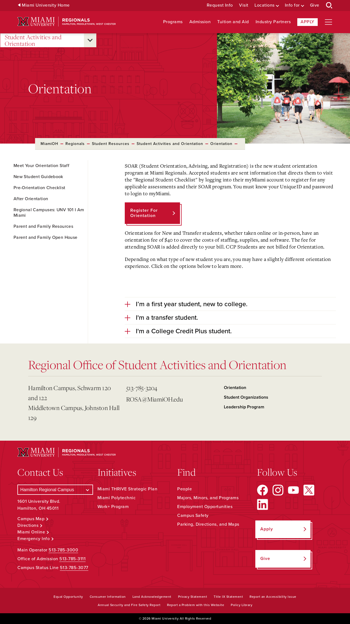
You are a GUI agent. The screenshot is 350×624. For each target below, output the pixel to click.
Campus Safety (193, 515)
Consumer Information (108, 597)
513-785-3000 (63, 550)
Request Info (220, 5)
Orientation (221, 143)
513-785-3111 (72, 559)
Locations (264, 5)
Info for (292, 5)
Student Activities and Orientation (33, 40)
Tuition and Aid (233, 22)
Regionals (75, 143)
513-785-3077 (74, 567)
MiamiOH (49, 143)
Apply (307, 22)
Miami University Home (46, 5)
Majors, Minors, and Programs (207, 498)
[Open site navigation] (328, 22)
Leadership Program (244, 407)
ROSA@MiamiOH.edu (154, 399)
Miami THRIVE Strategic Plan (127, 489)
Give (314, 5)
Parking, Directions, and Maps (208, 524)
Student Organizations (246, 397)
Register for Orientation (144, 213)
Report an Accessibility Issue (273, 597)
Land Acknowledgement (151, 597)
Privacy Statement (192, 597)
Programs (173, 22)
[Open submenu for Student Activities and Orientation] (90, 40)
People (184, 489)
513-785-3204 (142, 388)
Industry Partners (273, 22)
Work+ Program (113, 506)
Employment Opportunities (204, 506)
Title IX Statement (228, 597)
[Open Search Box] (329, 5)
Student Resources (110, 143)
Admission (200, 22)
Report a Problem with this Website (195, 605)
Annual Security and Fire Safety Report (129, 605)
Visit (243, 5)
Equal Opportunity (68, 597)
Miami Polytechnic (116, 498)
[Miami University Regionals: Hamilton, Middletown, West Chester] (66, 22)
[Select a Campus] (55, 490)
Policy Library (241, 605)
